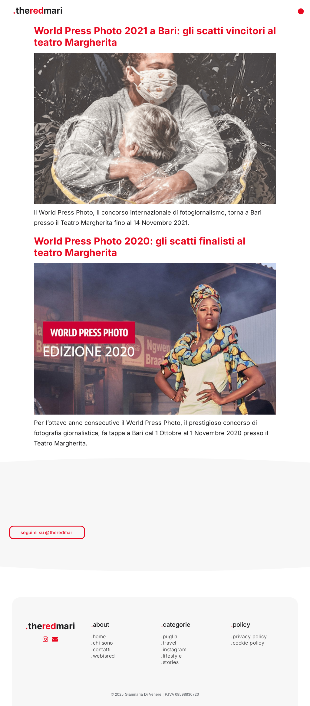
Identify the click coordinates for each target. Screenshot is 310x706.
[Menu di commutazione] (301, 11)
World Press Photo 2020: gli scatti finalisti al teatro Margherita (140, 246)
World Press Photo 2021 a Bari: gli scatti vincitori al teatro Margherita (155, 36)
